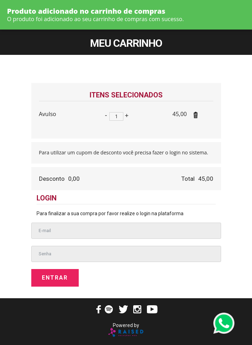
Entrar (55, 277)
